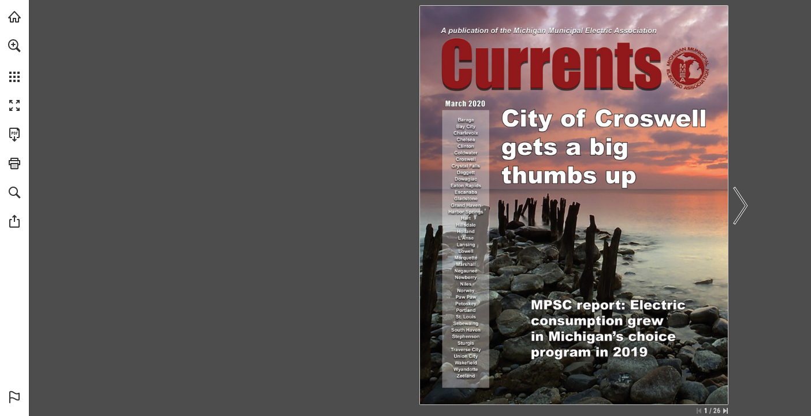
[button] (14, 45)
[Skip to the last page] (725, 411)
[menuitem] (14, 60)
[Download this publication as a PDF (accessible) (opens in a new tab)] (14, 134)
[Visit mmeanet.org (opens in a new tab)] (14, 16)
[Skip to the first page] (699, 411)
